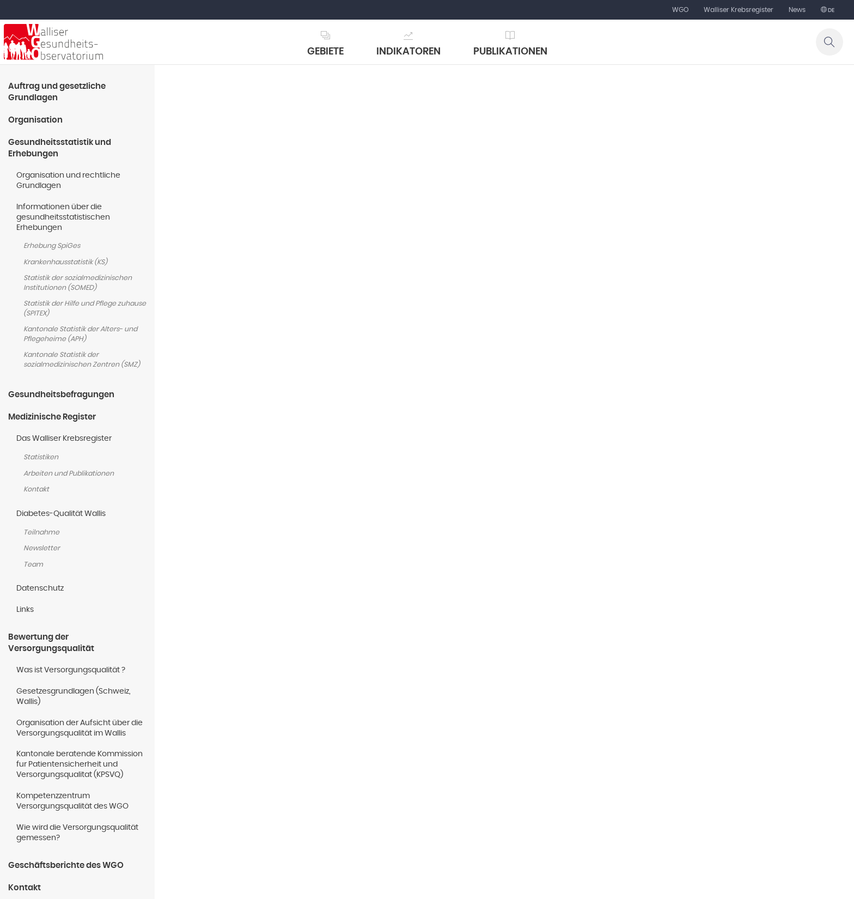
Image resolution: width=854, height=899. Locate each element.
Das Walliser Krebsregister (64, 438)
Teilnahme (41, 532)
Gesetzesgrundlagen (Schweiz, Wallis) (73, 697)
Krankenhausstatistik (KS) (65, 262)
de (830, 10)
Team (33, 564)
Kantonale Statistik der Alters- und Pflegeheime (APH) (80, 334)
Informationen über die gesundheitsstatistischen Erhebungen (63, 217)
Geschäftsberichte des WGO (66, 865)
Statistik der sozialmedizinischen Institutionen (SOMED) (77, 283)
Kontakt (36, 489)
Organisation (35, 120)
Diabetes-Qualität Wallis (61, 514)
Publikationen (510, 52)
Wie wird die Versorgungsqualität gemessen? (77, 833)
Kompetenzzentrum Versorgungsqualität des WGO (72, 801)
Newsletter (41, 548)
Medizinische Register (52, 417)
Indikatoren (408, 52)
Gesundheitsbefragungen (61, 395)
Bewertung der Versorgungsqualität (51, 643)
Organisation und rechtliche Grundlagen (68, 181)
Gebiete (325, 52)
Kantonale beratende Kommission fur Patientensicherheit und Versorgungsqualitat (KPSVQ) (79, 764)
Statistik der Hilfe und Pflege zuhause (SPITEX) (84, 308)
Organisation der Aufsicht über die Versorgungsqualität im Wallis (79, 728)
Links (25, 609)
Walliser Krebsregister (738, 10)
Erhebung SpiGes (51, 246)
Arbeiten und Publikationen (68, 473)
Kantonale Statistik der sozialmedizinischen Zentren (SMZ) (81, 359)
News (797, 10)
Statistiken (40, 457)
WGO (680, 10)
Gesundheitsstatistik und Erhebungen (59, 148)
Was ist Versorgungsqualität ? (70, 670)
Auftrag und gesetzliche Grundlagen (57, 92)
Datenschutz (40, 588)
